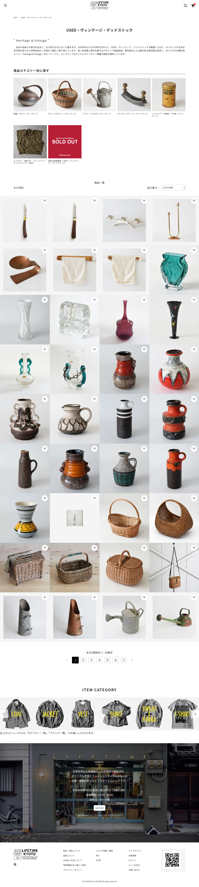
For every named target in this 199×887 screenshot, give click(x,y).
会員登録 (132, 855)
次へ (131, 660)
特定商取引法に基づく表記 (74, 865)
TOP (15, 17)
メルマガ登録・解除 (104, 850)
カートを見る (134, 865)
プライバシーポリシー (72, 870)
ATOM (98, 860)
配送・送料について (71, 850)
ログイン (132, 860)
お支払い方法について (72, 860)
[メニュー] (5, 5)
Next (195, 714)
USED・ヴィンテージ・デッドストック (36, 17)
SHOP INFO (99, 808)
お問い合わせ (134, 870)
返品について (69, 855)
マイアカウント (135, 850)
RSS (97, 855)
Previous (4, 714)
